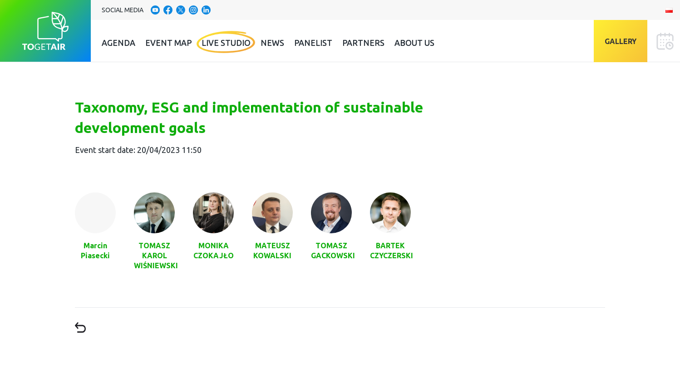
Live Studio (226, 42)
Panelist (313, 42)
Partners (363, 42)
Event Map (168, 42)
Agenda (118, 42)
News (272, 42)
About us (414, 42)
